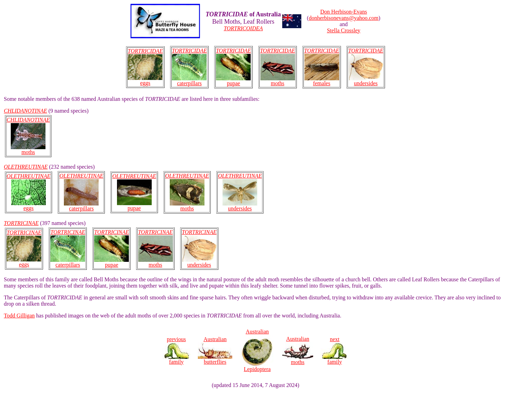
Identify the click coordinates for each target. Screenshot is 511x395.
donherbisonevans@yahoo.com (343, 18)
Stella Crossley (343, 30)
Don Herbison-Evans (343, 12)
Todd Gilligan (19, 316)
